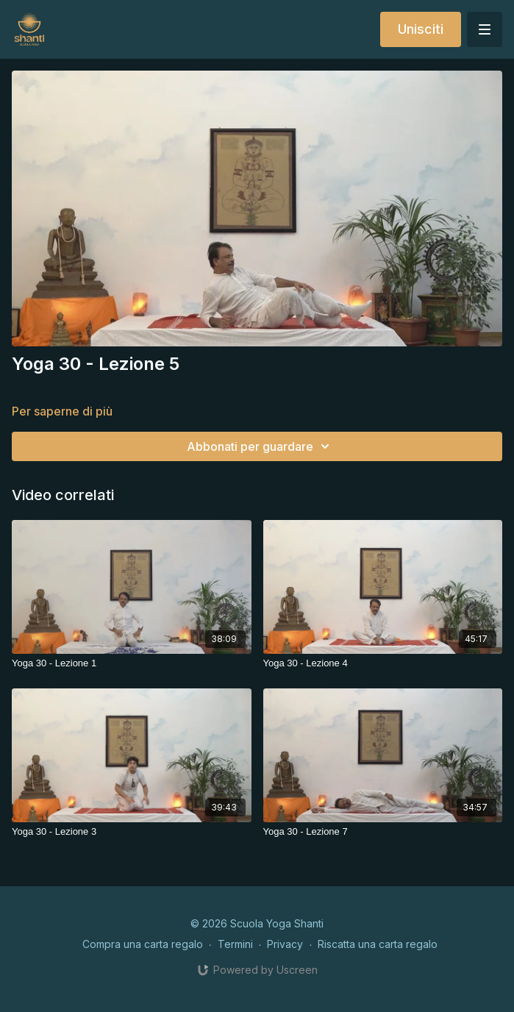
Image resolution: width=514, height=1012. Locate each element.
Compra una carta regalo (142, 944)
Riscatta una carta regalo (378, 944)
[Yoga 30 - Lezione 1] (131, 663)
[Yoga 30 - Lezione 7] (383, 831)
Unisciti (420, 29)
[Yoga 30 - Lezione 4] (383, 663)
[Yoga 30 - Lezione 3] (131, 831)
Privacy (285, 944)
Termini (235, 944)
